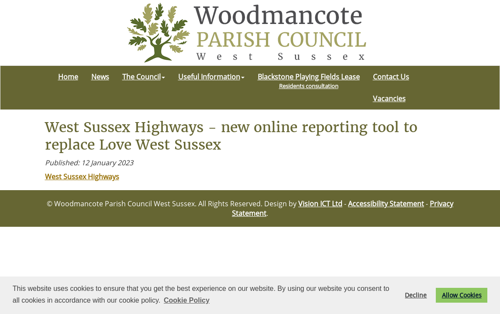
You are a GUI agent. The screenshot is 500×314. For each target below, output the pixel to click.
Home (68, 77)
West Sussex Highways (82, 176)
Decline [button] (416, 295)
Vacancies (389, 98)
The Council (143, 77)
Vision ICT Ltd (320, 203)
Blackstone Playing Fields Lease (309, 81)
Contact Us (391, 77)
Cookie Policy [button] (187, 300)
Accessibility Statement (386, 203)
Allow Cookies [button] (462, 295)
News (100, 77)
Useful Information (211, 77)
